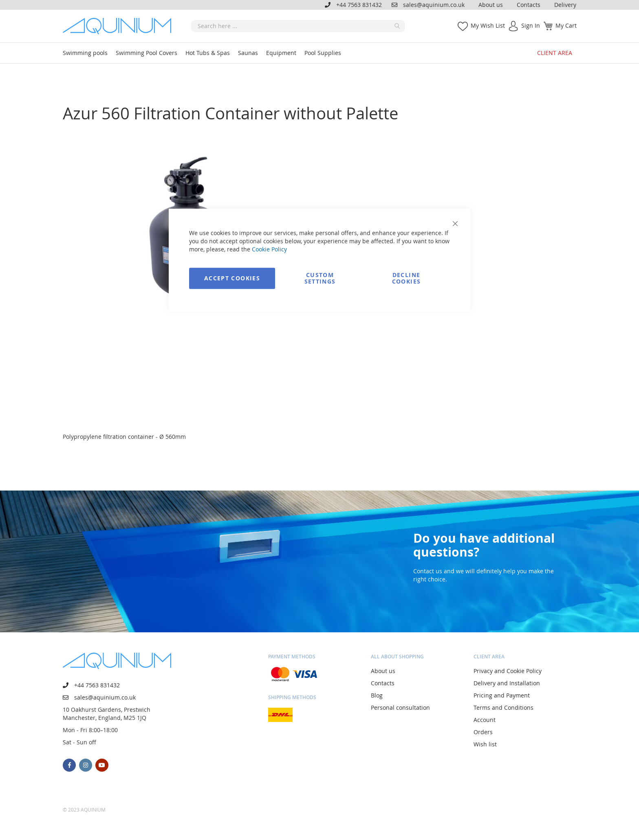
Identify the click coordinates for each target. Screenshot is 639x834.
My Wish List (488, 25)
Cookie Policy (269, 249)
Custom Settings (320, 278)
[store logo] (120, 26)
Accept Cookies (232, 278)
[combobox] (298, 26)
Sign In (530, 25)
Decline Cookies (406, 278)
